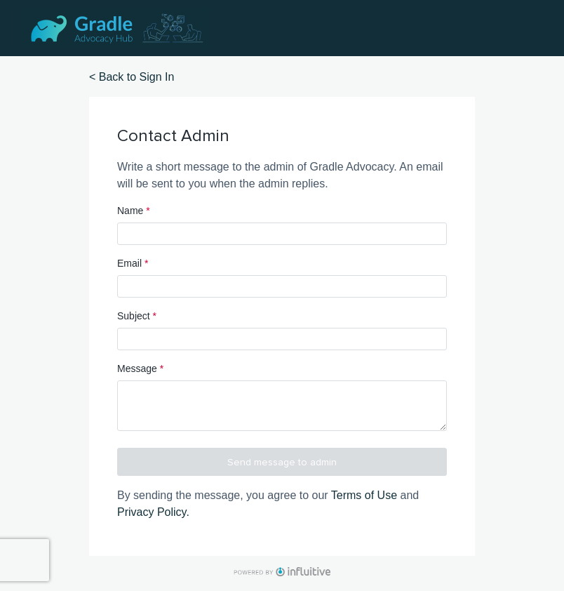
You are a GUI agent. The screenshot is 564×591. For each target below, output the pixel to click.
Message (140, 368)
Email (132, 263)
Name (133, 210)
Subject (136, 315)
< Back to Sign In (131, 77)
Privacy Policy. (153, 512)
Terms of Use (364, 495)
